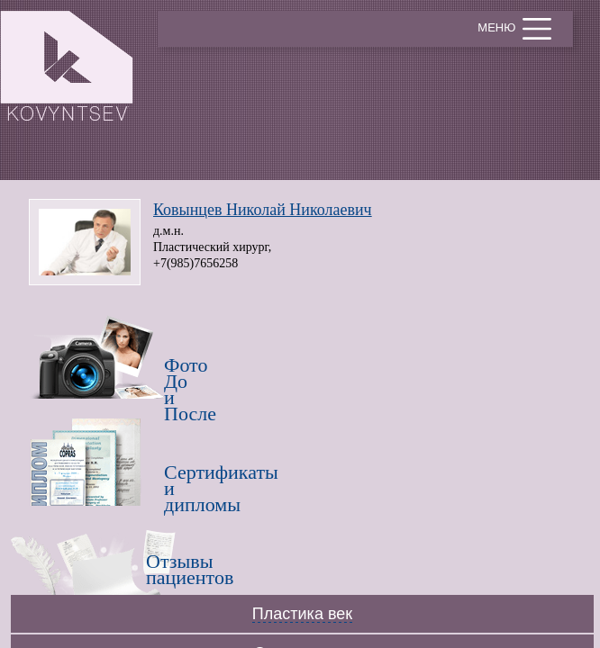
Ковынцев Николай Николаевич (262, 210)
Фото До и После (181, 376)
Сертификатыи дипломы (181, 483)
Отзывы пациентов (163, 569)
